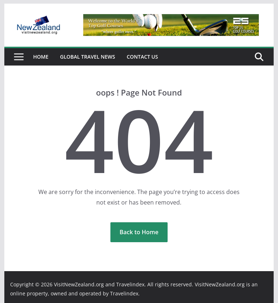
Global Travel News (87, 56)
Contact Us (142, 56)
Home (41, 56)
